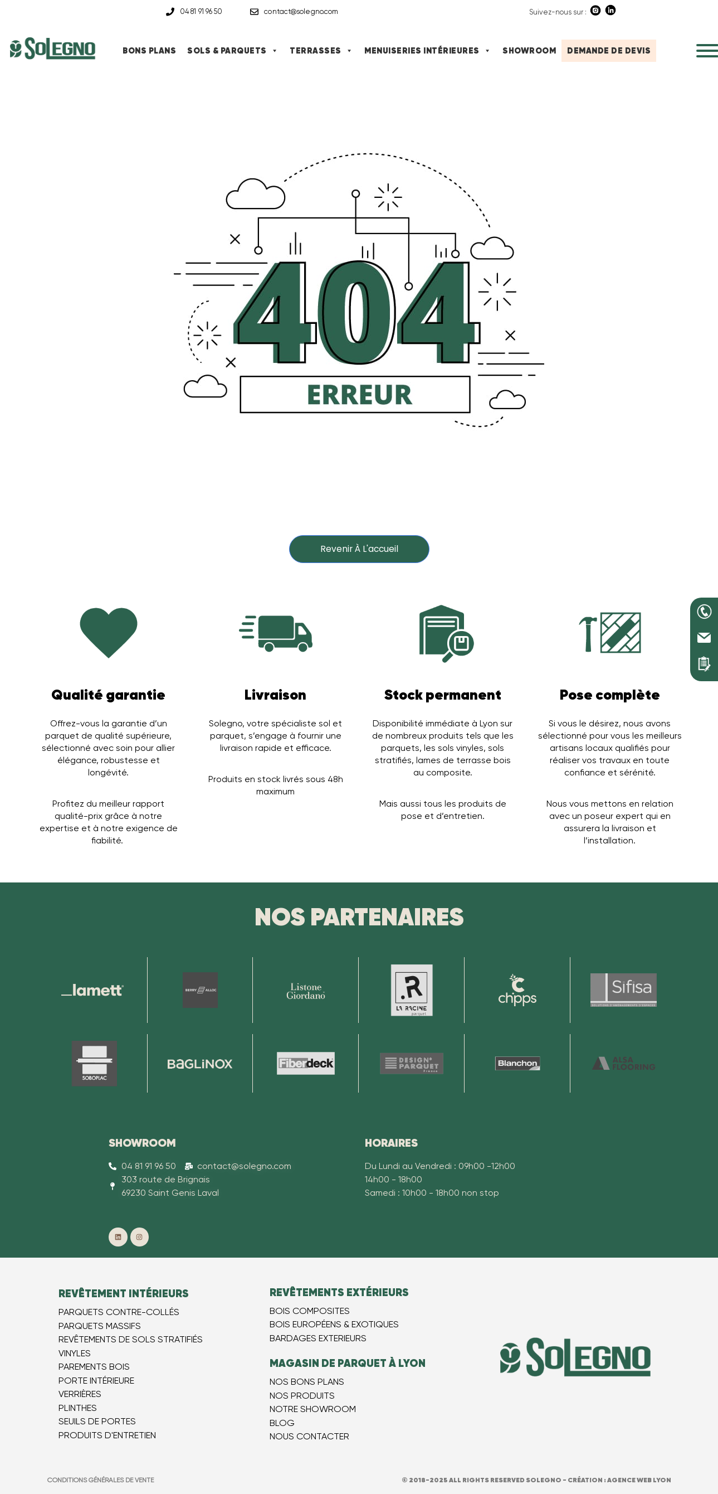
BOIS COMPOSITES (310, 1311)
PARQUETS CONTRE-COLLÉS (118, 1312)
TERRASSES (321, 51)
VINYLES (74, 1353)
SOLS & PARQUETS (233, 51)
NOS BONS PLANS (307, 1382)
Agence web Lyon (639, 1480)
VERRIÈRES (79, 1394)
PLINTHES (77, 1408)
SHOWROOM (529, 50)
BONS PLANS (149, 50)
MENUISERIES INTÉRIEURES (427, 51)
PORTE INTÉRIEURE (96, 1380)
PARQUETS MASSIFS (99, 1326)
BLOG (282, 1423)
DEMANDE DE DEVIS (609, 50)
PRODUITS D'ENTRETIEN (107, 1435)
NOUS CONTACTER (309, 1437)
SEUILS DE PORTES (97, 1422)
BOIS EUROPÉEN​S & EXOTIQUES (334, 1325)
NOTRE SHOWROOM (313, 1409)
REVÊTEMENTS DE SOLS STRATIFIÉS (130, 1340)
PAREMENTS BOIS (94, 1367)
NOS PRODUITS (302, 1395)
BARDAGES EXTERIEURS (318, 1338)
